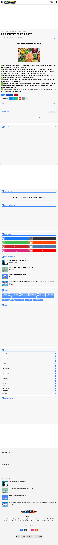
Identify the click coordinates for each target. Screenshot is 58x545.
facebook (16, 238)
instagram (16, 251)
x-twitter (44, 238)
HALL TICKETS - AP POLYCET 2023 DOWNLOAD (21, 267)
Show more (53, 111)
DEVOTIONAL (50, 294)
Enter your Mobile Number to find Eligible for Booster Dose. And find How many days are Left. (31, 282)
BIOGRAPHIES (34, 294)
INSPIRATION (50, 297)
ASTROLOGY (25, 294)
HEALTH (7, 31)
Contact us (29, 536)
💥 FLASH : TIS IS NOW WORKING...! (18, 260)
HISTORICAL (41, 297)
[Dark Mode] (56, 2)
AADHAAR (6, 294)
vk (44, 247)
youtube (44, 251)
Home (2, 31)
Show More (53, 191)
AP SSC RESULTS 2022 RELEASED (17, 274)
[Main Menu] (2, 2)
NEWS (12, 299)
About (23, 536)
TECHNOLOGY (20, 299)
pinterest (16, 247)
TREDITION (29, 299)
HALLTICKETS (26, 297)
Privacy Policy (38, 536)
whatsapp (16, 243)
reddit (44, 243)
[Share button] (26, 98)
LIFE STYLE (6, 299)
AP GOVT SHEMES (15, 294)
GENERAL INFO (9, 95)
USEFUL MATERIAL (39, 299)
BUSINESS (42, 294)
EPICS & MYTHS (7, 297)
